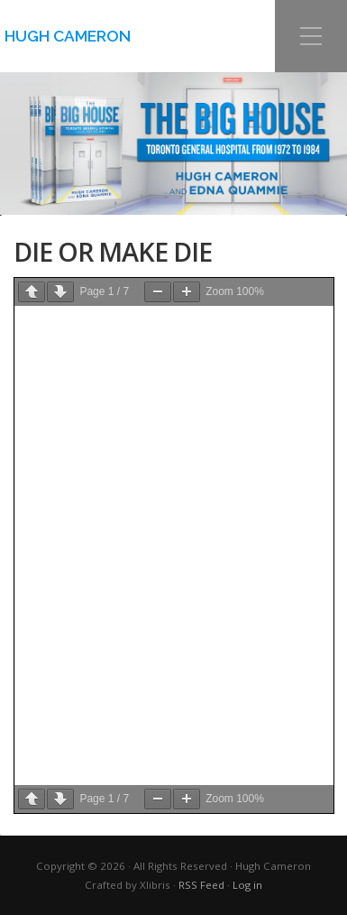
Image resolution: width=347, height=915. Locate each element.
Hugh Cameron (68, 36)
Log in (247, 885)
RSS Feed (201, 885)
